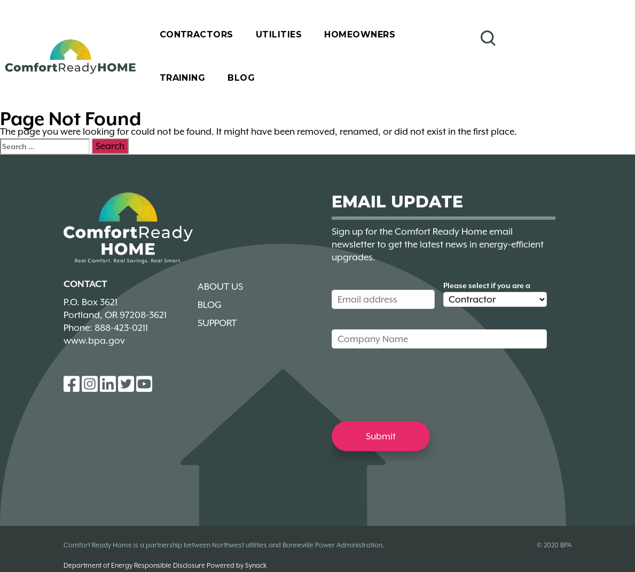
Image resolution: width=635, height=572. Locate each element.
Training (183, 78)
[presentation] (413, 384)
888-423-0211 (121, 327)
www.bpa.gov (94, 340)
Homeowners (359, 34)
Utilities (279, 34)
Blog (241, 78)
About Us (220, 286)
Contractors (196, 34)
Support (217, 323)
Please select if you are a (486, 285)
